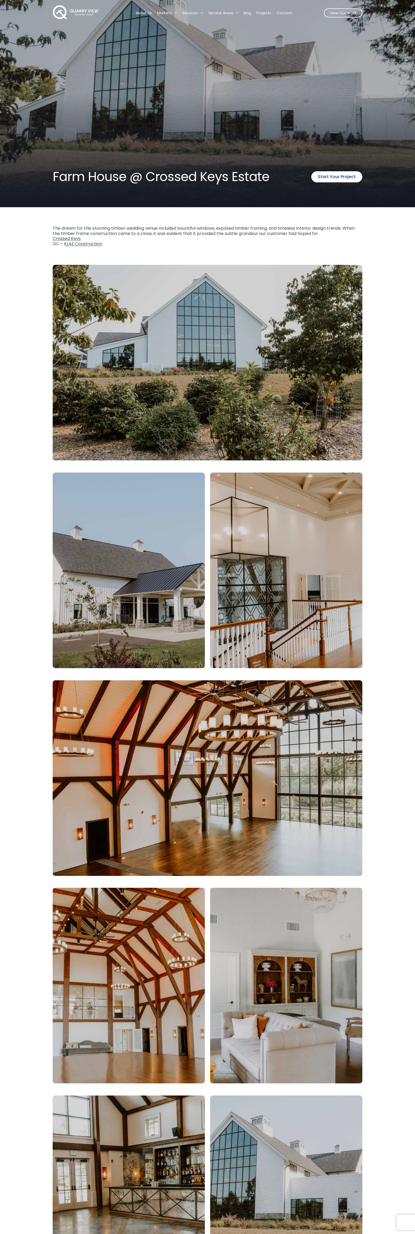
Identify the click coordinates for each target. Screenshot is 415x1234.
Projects (263, 13)
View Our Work (343, 13)
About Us (144, 13)
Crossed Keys (67, 238)
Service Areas (223, 13)
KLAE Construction (83, 244)
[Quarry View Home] (76, 12)
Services (192, 13)
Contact (284, 13)
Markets (167, 13)
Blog (247, 13)
